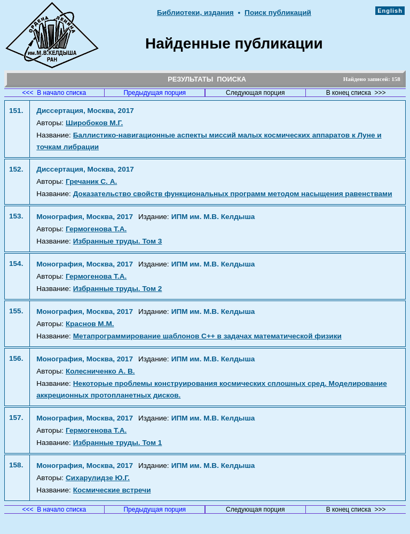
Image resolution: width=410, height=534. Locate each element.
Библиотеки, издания (195, 13)
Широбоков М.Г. (94, 123)
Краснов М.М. (90, 324)
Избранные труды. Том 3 (117, 241)
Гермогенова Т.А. (96, 229)
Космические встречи (112, 490)
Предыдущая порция (154, 92)
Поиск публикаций (278, 13)
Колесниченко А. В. (100, 371)
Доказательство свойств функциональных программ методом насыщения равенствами (232, 194)
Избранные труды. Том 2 (117, 289)
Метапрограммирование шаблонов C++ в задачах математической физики (207, 336)
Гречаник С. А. (91, 181)
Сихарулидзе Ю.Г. (98, 478)
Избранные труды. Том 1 (117, 443)
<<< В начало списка (54, 92)
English (390, 10)
